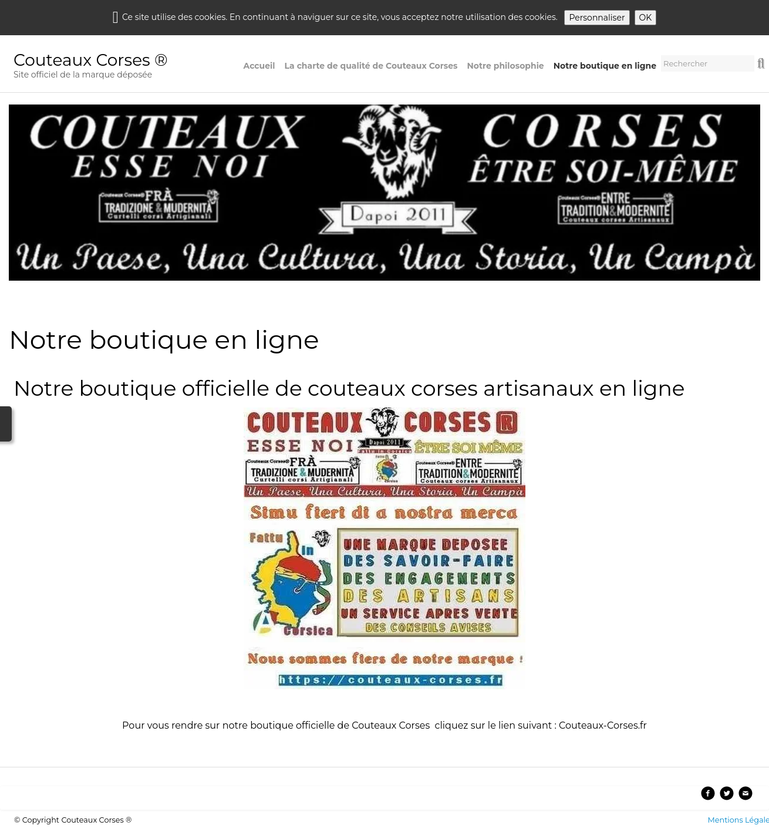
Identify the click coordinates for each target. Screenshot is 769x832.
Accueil (259, 65)
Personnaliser (597, 17)
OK (645, 17)
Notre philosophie (505, 65)
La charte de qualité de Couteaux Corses (371, 65)
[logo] (95, 67)
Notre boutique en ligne (605, 65)
